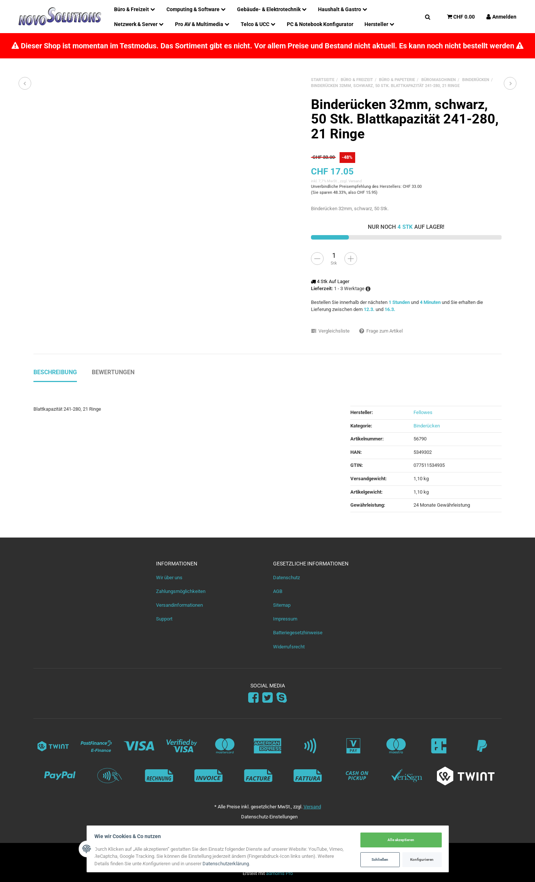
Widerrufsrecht (289, 647)
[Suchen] (427, 16)
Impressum (285, 619)
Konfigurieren (420, 859)
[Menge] (334, 255)
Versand (355, 181)
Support (164, 619)
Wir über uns (169, 577)
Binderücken (427, 426)
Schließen (378, 859)
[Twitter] (267, 698)
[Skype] (281, 698)
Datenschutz (286, 577)
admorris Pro (279, 873)
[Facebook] (253, 698)
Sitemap (282, 605)
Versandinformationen (179, 605)
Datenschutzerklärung (228, 863)
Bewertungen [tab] (113, 372)
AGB (277, 591)
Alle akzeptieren (399, 840)
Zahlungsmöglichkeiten (180, 591)
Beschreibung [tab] (55, 372)
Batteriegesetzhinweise (297, 632)
